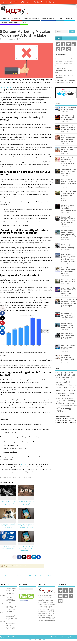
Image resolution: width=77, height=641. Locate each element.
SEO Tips (28, 477)
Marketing (20, 477)
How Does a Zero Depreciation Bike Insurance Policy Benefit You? (67, 336)
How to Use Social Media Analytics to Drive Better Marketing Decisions (26, 548)
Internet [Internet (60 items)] (68, 393)
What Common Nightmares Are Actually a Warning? (68, 315)
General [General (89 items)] (58, 388)
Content (4, 477)
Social (59, 38)
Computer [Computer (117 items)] (63, 377)
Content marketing (6, 87)
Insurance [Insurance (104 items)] (62, 393)
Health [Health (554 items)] (66, 387)
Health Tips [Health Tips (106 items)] (60, 390)
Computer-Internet (30, 19)
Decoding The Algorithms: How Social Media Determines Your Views (26, 526)
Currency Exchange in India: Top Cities (68, 108)
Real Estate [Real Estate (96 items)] (65, 400)
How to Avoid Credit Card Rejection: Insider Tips (68, 347)
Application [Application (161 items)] (68, 372)
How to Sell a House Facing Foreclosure (68, 280)
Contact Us (38, 2)
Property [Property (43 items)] (57, 400)
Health (59, 19)
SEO (23, 23)
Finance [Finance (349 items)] (59, 384)
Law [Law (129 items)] (73, 393)
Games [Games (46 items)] (75, 385)
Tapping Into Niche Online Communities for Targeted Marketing (8, 503)
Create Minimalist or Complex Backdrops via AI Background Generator (68, 270)
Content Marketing (12, 477)
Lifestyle (69, 19)
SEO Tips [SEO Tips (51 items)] (62, 403)
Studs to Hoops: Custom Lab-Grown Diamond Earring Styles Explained (68, 138)
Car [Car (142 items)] (73, 374)
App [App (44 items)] (61, 372)
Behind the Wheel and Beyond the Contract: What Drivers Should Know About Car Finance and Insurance (69, 303)
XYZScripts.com (46, 640)
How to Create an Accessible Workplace (12, 576)
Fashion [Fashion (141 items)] (69, 382)
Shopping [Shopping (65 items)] (68, 403)
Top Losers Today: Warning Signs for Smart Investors (68, 117)
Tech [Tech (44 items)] (56, 408)
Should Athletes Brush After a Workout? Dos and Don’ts (69, 149)
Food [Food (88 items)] (66, 385)
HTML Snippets (31, 640)
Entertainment (47, 19)
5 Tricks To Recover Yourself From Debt (40, 576)
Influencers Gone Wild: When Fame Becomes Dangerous (8, 526)
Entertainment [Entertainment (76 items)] (60, 382)
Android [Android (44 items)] (57, 372)
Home (4, 2)
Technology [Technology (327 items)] (64, 408)
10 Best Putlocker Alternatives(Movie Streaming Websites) (64, 71)
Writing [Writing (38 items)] (63, 411)
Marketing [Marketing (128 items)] (60, 398)
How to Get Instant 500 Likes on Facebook (8, 547)
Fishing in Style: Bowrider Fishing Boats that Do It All (68, 325)
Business (15, 19)
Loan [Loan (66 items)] (71, 396)
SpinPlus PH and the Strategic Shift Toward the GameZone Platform (68, 207)
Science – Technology (9, 23)
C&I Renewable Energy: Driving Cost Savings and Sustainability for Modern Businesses (68, 257)
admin (3, 39)
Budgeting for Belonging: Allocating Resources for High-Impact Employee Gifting (68, 220)
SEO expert (24, 464)
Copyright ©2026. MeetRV (7, 637)
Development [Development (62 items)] (59, 380)
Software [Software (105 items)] (73, 405)
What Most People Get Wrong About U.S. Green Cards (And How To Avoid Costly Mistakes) (69, 234)
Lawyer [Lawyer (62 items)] (57, 396)
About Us (13, 2)
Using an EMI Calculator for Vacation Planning (67, 246)
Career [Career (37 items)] (57, 377)
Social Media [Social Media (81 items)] (64, 406)
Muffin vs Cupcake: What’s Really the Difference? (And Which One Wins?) (68, 160)
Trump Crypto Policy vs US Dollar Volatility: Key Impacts (69, 171)
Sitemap (67, 637)
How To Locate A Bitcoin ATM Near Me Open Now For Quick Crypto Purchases (68, 182)
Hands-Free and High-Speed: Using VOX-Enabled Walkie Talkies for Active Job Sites (69, 194)
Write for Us (25, 2)
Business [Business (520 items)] (66, 374)
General (4, 19)
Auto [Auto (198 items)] (57, 374)
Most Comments (60, 55)
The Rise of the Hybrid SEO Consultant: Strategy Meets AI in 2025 (26, 503)
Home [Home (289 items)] (68, 390)
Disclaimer (50, 2)
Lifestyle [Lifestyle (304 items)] (65, 395)
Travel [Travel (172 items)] (58, 410)
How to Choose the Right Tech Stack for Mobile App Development (68, 290)
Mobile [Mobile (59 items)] (67, 398)
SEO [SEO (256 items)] (57, 402)
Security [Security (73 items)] (72, 401)
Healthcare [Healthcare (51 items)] (73, 388)
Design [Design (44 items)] (70, 377)
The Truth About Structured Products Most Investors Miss (68, 127)
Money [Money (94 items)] (72, 398)
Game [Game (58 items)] (70, 385)
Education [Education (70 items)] (67, 380)
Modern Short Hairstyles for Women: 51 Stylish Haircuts (67, 358)
